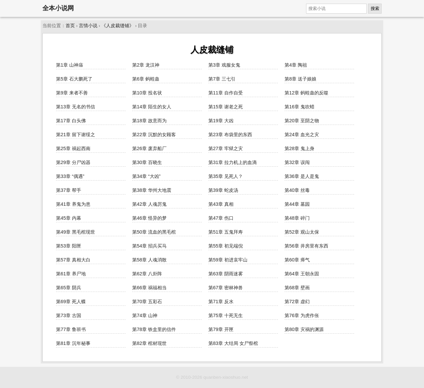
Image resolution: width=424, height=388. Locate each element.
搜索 (375, 8)
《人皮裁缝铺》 (117, 25)
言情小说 (88, 25)
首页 (70, 25)
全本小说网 (58, 8)
